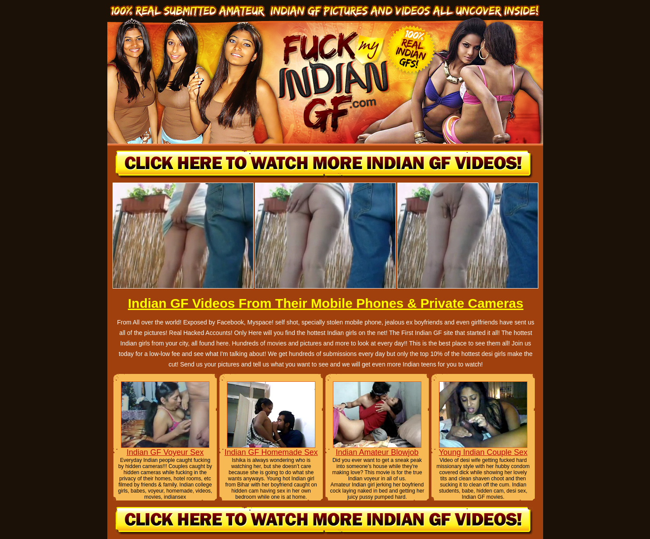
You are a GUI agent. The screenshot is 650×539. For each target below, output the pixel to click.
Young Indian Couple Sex (483, 452)
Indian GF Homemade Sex (271, 452)
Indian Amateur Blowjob (377, 452)
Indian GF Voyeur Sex (165, 452)
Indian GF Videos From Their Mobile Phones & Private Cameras (325, 303)
